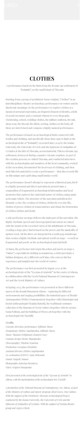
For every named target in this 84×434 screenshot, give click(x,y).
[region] (42, 48)
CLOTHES (42, 78)
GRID (11, 5)
